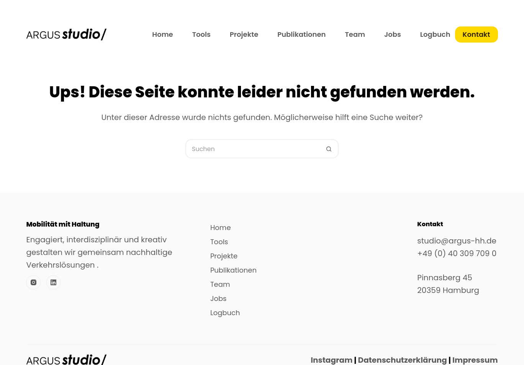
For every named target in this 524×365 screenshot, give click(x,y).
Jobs (392, 34)
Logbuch (435, 34)
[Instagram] (33, 282)
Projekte (244, 34)
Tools (201, 34)
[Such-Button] (329, 148)
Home (162, 34)
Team (355, 34)
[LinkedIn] (53, 282)
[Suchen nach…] (252, 148)
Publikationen (301, 34)
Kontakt (476, 34)
